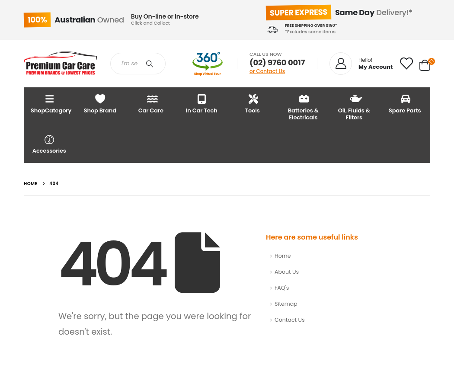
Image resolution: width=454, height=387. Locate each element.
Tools (252, 104)
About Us (287, 271)
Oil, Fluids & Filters (354, 107)
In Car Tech (201, 104)
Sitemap (286, 303)
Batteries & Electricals (303, 107)
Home (283, 255)
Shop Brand (100, 104)
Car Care (150, 104)
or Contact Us (267, 71)
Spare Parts (405, 104)
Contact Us (290, 319)
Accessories (49, 144)
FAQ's (282, 287)
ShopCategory (51, 104)
